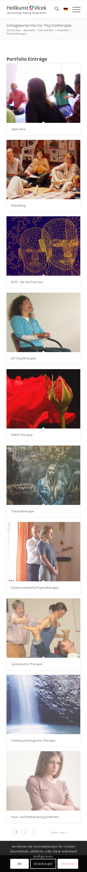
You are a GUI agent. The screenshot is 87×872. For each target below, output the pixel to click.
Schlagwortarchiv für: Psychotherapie (38, 25)
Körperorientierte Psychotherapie (35, 587)
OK (19, 864)
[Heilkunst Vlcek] (36, 9)
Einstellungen (43, 864)
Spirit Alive (18, 129)
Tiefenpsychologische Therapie (33, 740)
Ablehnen (68, 864)
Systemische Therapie (26, 664)
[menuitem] (54, 9)
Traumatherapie (22, 511)
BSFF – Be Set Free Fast (27, 282)
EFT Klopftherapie (23, 358)
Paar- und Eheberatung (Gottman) (35, 817)
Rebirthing (18, 205)
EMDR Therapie (22, 435)
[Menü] (74, 9)
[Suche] (54, 9)
